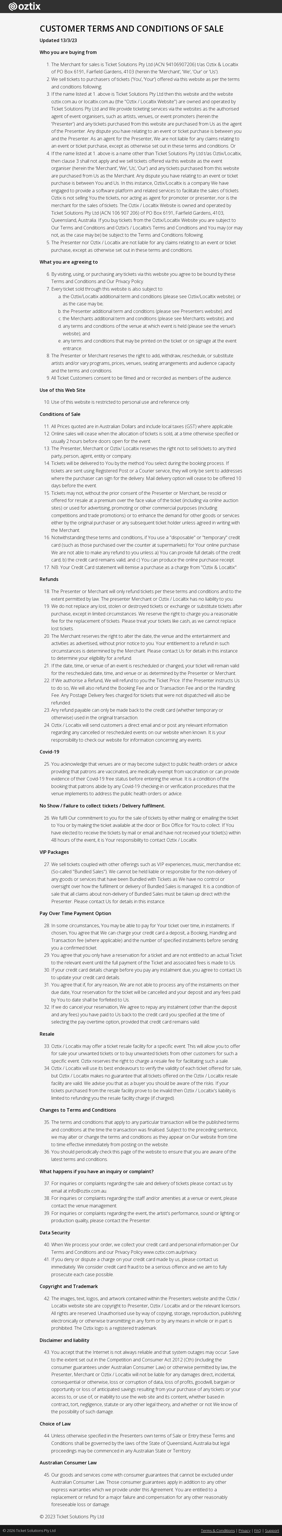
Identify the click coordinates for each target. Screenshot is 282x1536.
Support (272, 1530)
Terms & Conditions (218, 1530)
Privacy (244, 1530)
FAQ (257, 1530)
